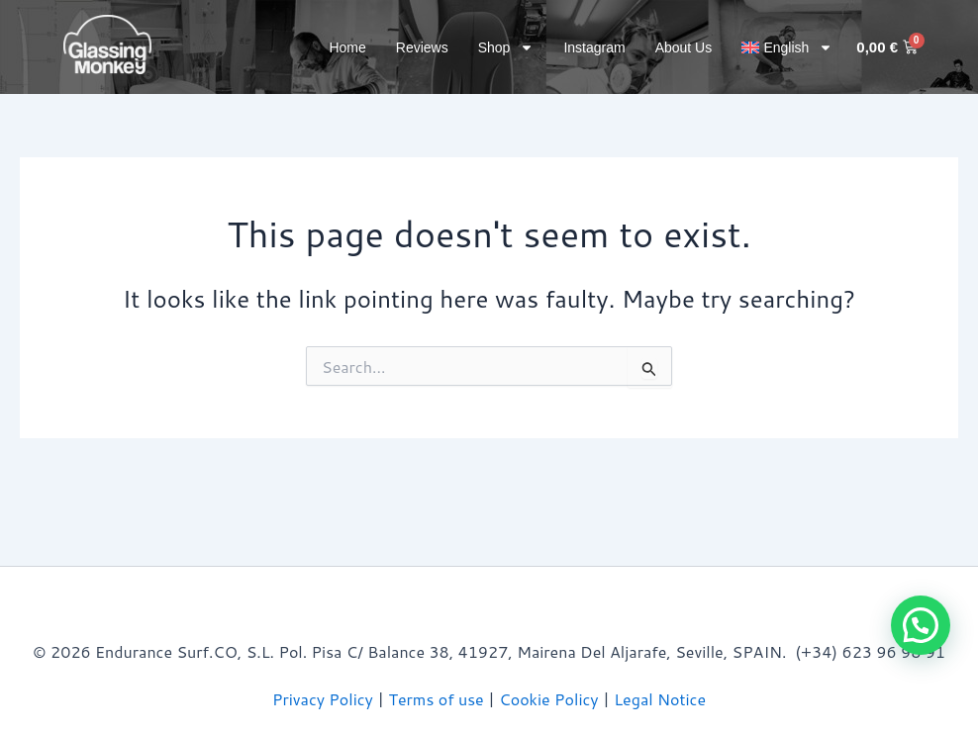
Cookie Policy (548, 699)
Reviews (422, 47)
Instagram (594, 47)
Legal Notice (660, 699)
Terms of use (436, 699)
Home (347, 47)
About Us (684, 47)
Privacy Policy (322, 699)
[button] (786, 47)
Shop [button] (506, 47)
